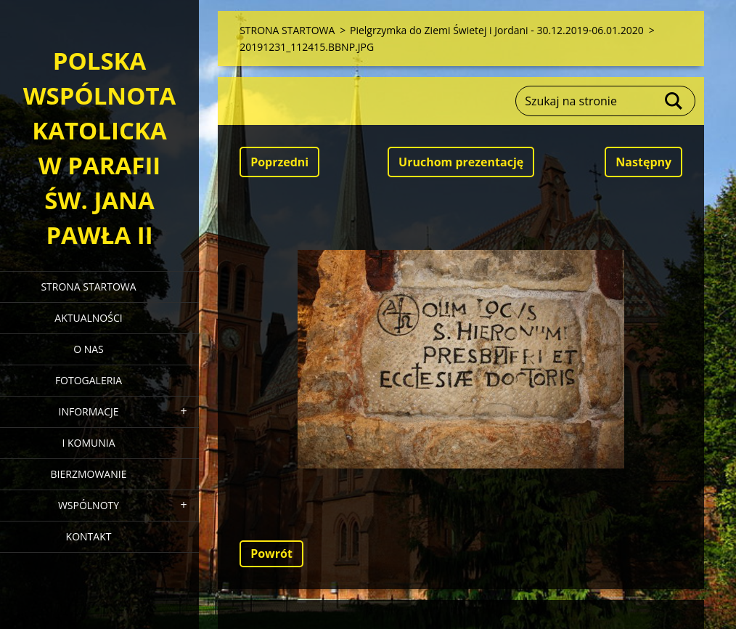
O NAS (88, 349)
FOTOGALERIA (88, 380)
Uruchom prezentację (460, 162)
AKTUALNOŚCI (88, 318)
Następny (643, 162)
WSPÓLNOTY (88, 505)
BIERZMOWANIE (89, 474)
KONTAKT (89, 536)
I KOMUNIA (88, 443)
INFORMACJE (88, 411)
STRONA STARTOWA (88, 286)
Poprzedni (279, 162)
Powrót (271, 553)
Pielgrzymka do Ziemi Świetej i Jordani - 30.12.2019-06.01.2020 (497, 30)
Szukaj (674, 101)
